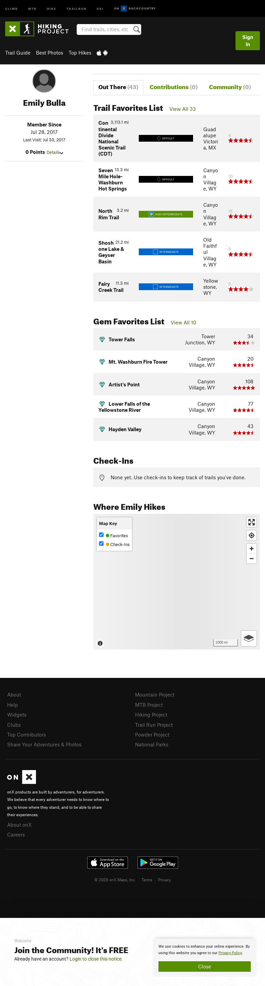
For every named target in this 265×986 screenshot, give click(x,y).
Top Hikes (80, 52)
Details (54, 152)
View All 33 (182, 109)
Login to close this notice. (96, 959)
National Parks (151, 744)
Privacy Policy (230, 953)
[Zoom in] (252, 549)
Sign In (247, 40)
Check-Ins (114, 544)
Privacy (164, 879)
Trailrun (77, 8)
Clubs (14, 725)
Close (204, 966)
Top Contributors (26, 734)
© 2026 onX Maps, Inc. (115, 879)
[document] (204, 957)
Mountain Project (154, 694)
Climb (11, 8)
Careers (16, 834)
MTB (32, 8)
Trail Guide (18, 52)
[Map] (176, 581)
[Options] (249, 638)
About (14, 694)
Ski (100, 8)
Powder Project (152, 734)
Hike (51, 8)
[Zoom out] (252, 558)
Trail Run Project (154, 725)
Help (12, 705)
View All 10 (183, 322)
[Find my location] (252, 535)
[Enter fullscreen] (252, 522)
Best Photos (49, 52)
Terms (146, 879)
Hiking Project (151, 714)
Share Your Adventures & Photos (44, 744)
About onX (19, 825)
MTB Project (149, 705)
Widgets (16, 714)
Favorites (113, 535)
